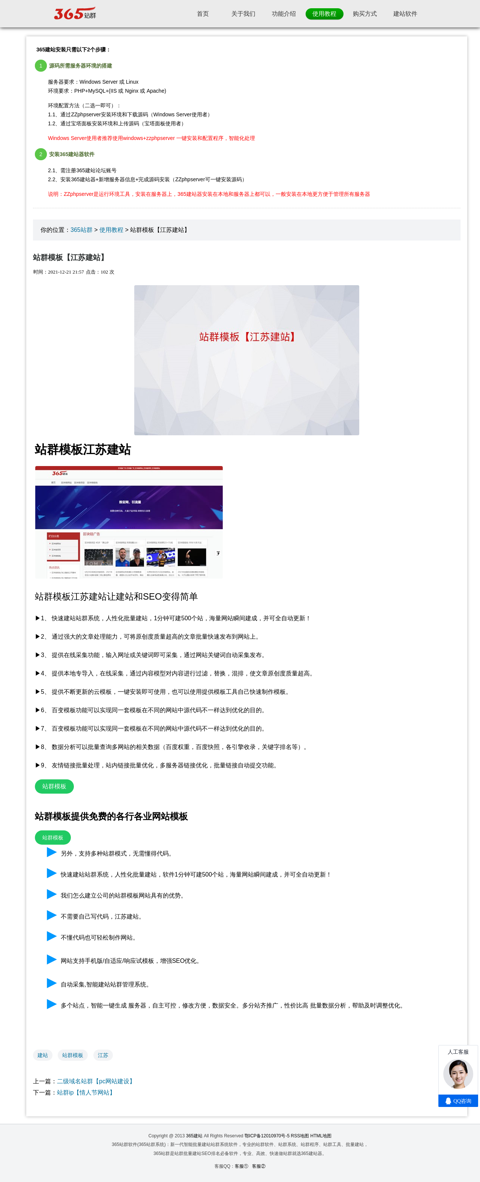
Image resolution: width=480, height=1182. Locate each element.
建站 (43, 1055)
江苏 (103, 1055)
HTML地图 (321, 1135)
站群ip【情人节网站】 (86, 1092)
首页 (203, 14)
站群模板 (72, 1055)
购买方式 (365, 14)
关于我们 (243, 14)
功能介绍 (284, 14)
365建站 (194, 1135)
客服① (241, 1166)
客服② (259, 1166)
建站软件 (405, 14)
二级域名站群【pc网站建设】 (96, 1081)
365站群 (81, 230)
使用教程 (111, 230)
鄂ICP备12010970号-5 (267, 1135)
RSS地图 (300, 1135)
